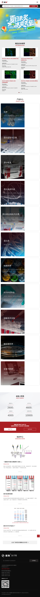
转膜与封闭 (10, 192)
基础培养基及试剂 (11, 269)
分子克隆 (13, 321)
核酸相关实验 (9, 318)
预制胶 (26, 166)
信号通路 (31, 115)
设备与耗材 (8, 369)
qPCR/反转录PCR (7, 321)
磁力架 (32, 217)
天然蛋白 (9, 244)
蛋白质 (6, 241)
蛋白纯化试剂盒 (27, 217)
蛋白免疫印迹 (9, 189)
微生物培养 (8, 344)
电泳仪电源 (11, 372)
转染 (32, 219)
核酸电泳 (21, 321)
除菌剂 (5, 271)
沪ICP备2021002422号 (6, 594)
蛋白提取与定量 (10, 138)
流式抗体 (5, 115)
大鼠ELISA (10, 296)
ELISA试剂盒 (9, 292)
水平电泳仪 (21, 372)
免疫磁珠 (12, 217)
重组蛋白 (5, 244)
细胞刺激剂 (28, 269)
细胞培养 (7, 266)
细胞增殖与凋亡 (18, 269)
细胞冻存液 (33, 269)
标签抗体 (25, 115)
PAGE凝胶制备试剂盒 (20, 166)
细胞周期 (24, 269)
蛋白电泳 (7, 163)
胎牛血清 (5, 269)
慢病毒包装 (4, 219)
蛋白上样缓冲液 (7, 167)
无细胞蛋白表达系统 (27, 219)
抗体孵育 (14, 192)
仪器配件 (5, 374)
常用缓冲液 (13, 219)
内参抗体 (21, 115)
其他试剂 (21, 167)
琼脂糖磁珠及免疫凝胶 (19, 217)
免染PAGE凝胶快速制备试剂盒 (10, 166)
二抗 (28, 115)
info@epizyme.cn (5, 566)
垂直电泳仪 (16, 372)
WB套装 (22, 192)
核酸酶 (25, 321)
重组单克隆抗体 (11, 115)
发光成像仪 (6, 372)
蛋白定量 (9, 141)
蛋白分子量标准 (32, 166)
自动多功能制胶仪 (32, 372)
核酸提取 (17, 321)
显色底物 (19, 296)
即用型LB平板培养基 (8, 347)
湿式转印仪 (26, 372)
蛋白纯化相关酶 (19, 219)
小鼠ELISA (14, 296)
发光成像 (18, 192)
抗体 (5, 112)
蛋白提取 (5, 141)
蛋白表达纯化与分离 (10, 214)
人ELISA (5, 296)
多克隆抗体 (16, 115)
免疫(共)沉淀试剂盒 (6, 217)
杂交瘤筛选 (13, 271)
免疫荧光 (8, 271)
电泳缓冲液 (12, 167)
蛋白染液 (17, 167)
